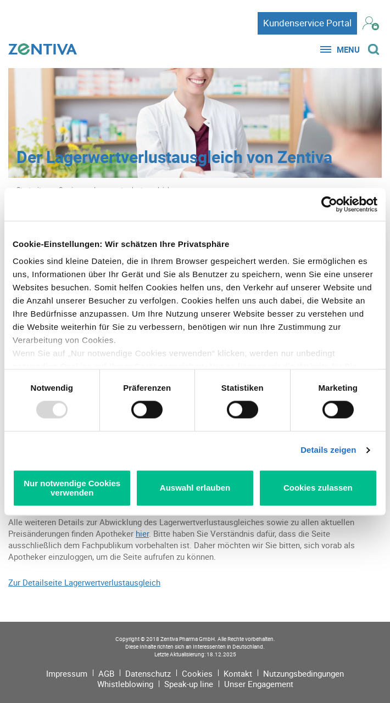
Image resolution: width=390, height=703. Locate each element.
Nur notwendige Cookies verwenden (72, 488)
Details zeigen (328, 450)
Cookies (197, 673)
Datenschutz (148, 673)
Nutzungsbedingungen (303, 673)
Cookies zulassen (318, 488)
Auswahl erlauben (195, 488)
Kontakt (238, 673)
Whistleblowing (125, 683)
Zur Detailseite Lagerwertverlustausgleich (84, 582)
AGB (106, 673)
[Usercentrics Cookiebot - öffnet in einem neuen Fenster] (329, 204)
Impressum (66, 673)
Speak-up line (188, 683)
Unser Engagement (258, 683)
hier (142, 533)
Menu (348, 49)
